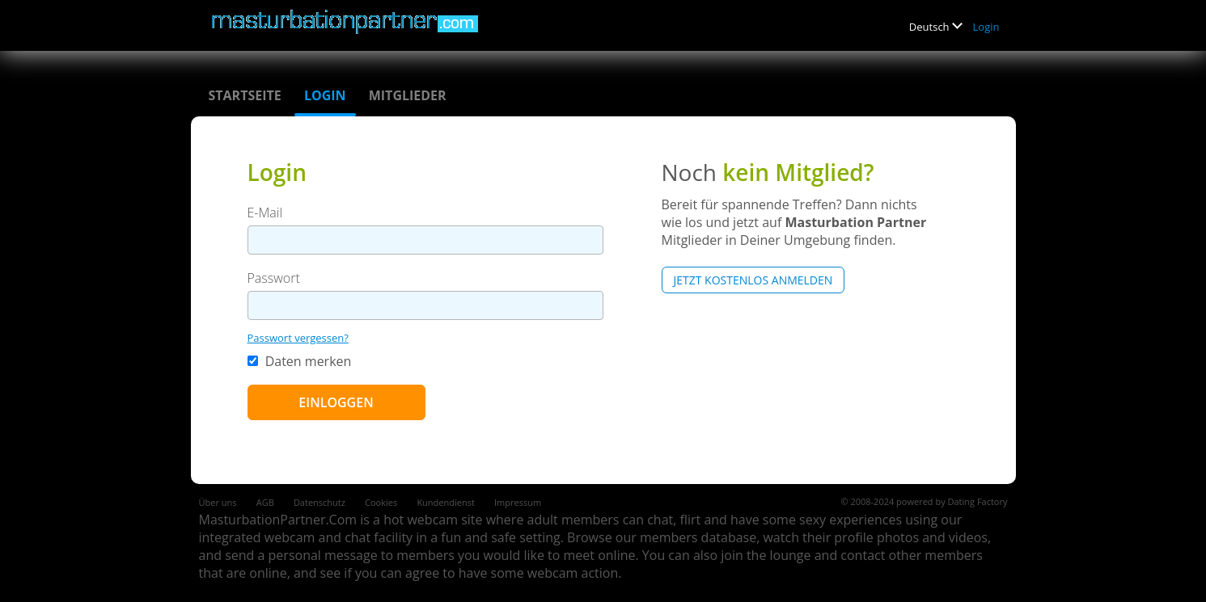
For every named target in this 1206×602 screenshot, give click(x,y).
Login (986, 26)
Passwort (274, 278)
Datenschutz (319, 502)
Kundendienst (445, 502)
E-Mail (265, 212)
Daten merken (300, 361)
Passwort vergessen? (298, 337)
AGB (265, 502)
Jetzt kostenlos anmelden (753, 280)
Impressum (517, 502)
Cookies (381, 502)
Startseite (245, 95)
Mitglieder (407, 95)
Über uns (218, 502)
